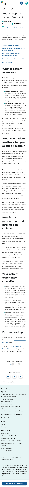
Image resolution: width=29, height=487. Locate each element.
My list (3, 392)
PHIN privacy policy (8, 438)
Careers (3, 445)
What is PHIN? (6, 433)
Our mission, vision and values (11, 443)
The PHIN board (6, 448)
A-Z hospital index (7, 399)
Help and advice (7, 401)
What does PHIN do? (8, 436)
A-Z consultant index (8, 397)
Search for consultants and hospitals (13, 394)
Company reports (7, 450)
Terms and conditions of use (11, 441)
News (3, 424)
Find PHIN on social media (10, 406)
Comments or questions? (14, 483)
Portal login (5, 417)
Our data (4, 427)
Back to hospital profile (10, 9)
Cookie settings (6, 404)
